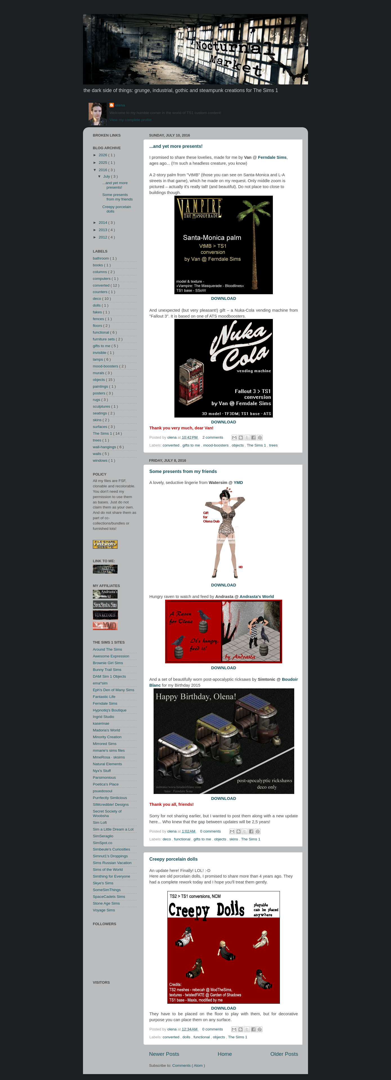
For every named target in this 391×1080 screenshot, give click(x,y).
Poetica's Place (106, 784)
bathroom (101, 258)
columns (100, 272)
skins (234, 839)
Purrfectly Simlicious (110, 798)
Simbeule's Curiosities (111, 849)
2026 (103, 155)
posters (99, 393)
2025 (103, 162)
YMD (238, 482)
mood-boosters (216, 445)
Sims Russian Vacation (112, 863)
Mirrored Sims (104, 744)
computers (102, 278)
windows (101, 460)
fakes (98, 312)
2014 (103, 222)
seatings (100, 413)
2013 (103, 230)
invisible (100, 353)
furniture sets (104, 339)
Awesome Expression (111, 656)
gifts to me (192, 445)
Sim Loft (100, 822)
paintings (101, 386)
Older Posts (284, 1054)
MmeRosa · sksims (109, 757)
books (98, 265)
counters (101, 292)
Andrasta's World (257, 596)
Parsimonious (104, 777)
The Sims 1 (257, 445)
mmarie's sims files (109, 750)
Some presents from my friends (183, 471)
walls (97, 454)
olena (120, 105)
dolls (187, 1037)
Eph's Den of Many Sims (113, 690)
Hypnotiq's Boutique (110, 710)
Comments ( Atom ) (188, 1065)
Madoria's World (106, 730)
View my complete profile (130, 120)
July (107, 176)
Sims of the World (108, 869)
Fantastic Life (104, 697)
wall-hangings (105, 447)
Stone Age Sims (106, 903)
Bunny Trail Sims (107, 670)
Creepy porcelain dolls (173, 859)
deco (167, 839)
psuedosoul (102, 791)
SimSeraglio (103, 836)
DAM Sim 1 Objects (109, 676)
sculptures (102, 406)
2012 (103, 237)
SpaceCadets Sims (109, 896)
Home (225, 1054)
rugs (97, 400)
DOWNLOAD (223, 298)
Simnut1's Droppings (110, 856)
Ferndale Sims (105, 703)
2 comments (213, 437)
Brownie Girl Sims (108, 663)
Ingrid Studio (103, 717)
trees (273, 445)
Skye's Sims (103, 883)
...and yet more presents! (176, 146)
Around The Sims (107, 649)
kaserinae (101, 723)
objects (238, 445)
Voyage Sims (104, 910)
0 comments (211, 831)
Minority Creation (107, 737)
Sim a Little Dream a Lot (113, 829)
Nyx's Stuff (102, 771)
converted (171, 445)
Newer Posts (164, 1054)
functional (183, 839)
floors (98, 325)
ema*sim (100, 683)
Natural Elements (107, 764)
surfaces (100, 427)
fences (99, 319)
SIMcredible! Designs (111, 804)
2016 (103, 170)
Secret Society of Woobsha (107, 813)
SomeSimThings (107, 890)
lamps (98, 359)
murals (99, 373)
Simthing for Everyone (111, 876)
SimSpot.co (102, 843)
